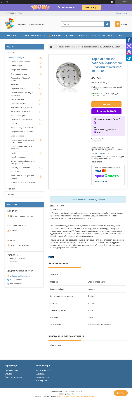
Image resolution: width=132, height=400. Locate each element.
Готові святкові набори (20, 62)
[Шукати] (107, 24)
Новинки (11, 52)
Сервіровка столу (18, 89)
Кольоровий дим (18, 115)
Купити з (106, 111)
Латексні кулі (16, 66)
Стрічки (14, 124)
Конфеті (14, 153)
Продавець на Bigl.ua (66, 394)
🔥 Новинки (55, 36)
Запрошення (16, 172)
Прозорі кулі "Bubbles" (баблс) (20, 79)
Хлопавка (15, 84)
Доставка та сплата (76, 36)
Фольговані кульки (19, 74)
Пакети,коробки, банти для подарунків (22, 94)
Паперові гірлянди (18, 103)
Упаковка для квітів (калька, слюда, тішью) (22, 141)
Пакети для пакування (20, 168)
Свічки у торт (42, 381)
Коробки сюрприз (18, 157)
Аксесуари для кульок (20, 111)
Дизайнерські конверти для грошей (22, 177)
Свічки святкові (17, 99)
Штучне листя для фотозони (23, 182)
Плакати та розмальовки (21, 120)
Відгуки (11, 194)
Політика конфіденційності (87, 396)
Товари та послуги (31, 36)
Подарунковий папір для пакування (21, 147)
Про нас (11, 189)
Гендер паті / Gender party (22, 132)
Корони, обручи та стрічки (22, 128)
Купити (106, 104)
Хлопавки (40, 374)
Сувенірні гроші (17, 136)
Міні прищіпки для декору (22, 107)
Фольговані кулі (43, 370)
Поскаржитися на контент (65, 396)
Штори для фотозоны (20, 70)
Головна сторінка (12, 370)
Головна (11, 36)
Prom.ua (79, 391)
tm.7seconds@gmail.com (20, 276)
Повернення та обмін (103, 36)
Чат (120, 393)
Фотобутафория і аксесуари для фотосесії (23, 162)
